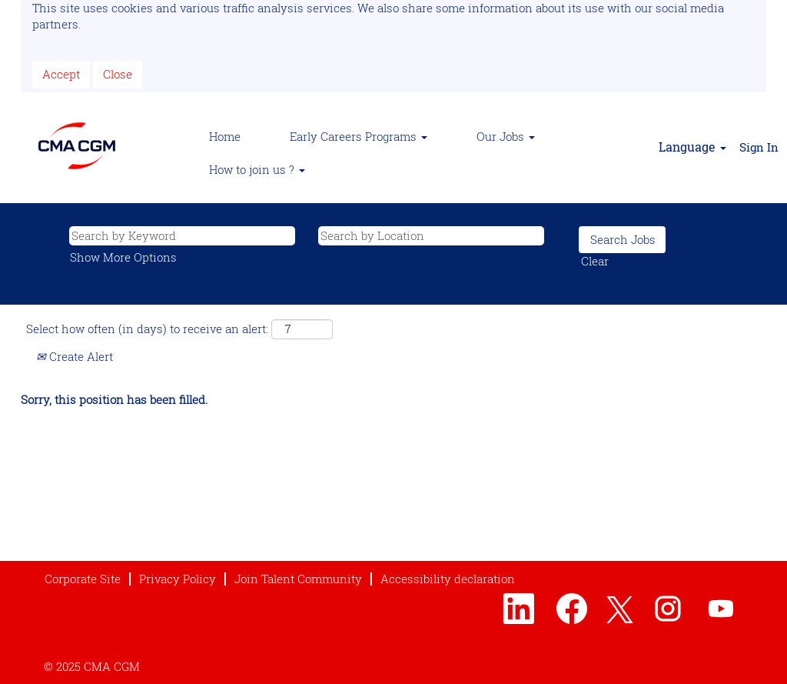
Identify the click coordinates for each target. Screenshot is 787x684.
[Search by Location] (431, 235)
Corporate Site (83, 579)
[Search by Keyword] (182, 235)
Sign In (759, 147)
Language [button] (692, 146)
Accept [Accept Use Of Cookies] (61, 74)
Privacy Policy (177, 579)
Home (225, 136)
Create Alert (74, 356)
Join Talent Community (298, 579)
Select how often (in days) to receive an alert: (147, 328)
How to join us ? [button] (257, 169)
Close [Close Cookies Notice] (117, 74)
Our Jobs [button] (506, 136)
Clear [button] (595, 261)
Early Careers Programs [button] (358, 136)
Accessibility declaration (447, 579)
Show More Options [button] (123, 257)
